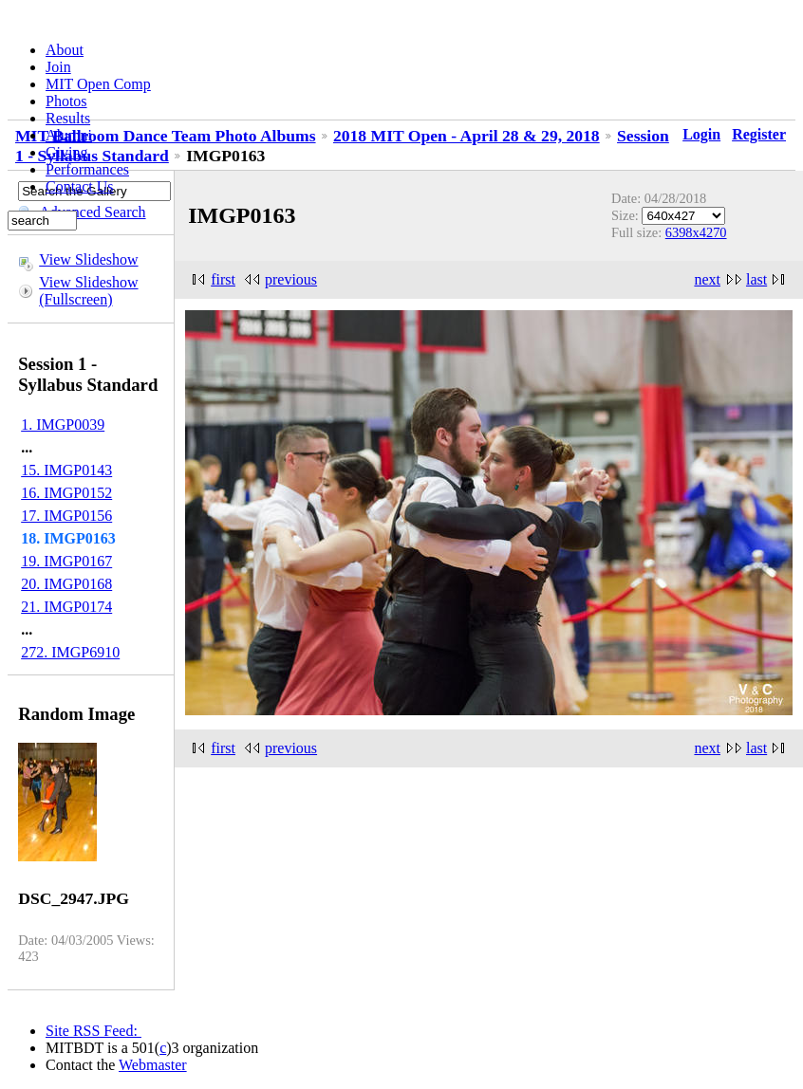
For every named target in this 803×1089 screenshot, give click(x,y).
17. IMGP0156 (66, 516)
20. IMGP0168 (66, 584)
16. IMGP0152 (66, 493)
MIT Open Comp (98, 84)
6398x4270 (696, 232)
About (65, 50)
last (756, 279)
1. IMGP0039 (62, 424)
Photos (66, 101)
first (223, 279)
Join (58, 67)
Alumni (69, 135)
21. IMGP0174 (66, 607)
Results (68, 118)
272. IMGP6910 (70, 652)
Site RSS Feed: (93, 1031)
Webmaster (153, 1065)
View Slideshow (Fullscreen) (88, 290)
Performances (87, 169)
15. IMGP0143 (66, 470)
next (707, 279)
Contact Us (80, 186)
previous (291, 279)
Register (759, 134)
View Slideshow (88, 259)
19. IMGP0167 (66, 561)
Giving (66, 152)
